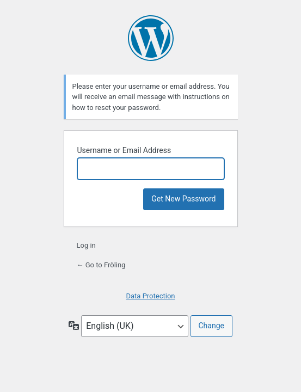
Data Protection (150, 296)
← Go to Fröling (101, 265)
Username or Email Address (124, 150)
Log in (86, 245)
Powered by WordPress (151, 38)
